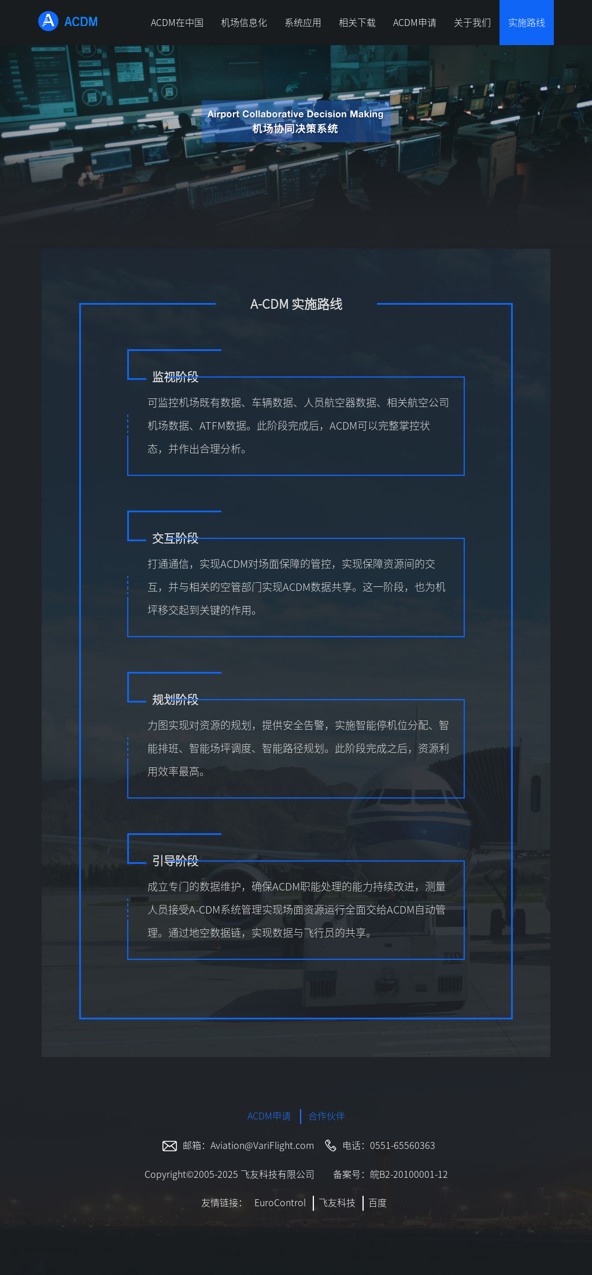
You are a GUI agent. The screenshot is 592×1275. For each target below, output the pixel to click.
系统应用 (302, 22)
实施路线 (526, 22)
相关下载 (357, 22)
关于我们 (472, 22)
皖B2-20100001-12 (409, 1174)
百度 (377, 1202)
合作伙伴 (326, 1116)
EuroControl (280, 1202)
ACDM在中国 (177, 22)
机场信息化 (244, 22)
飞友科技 (337, 1202)
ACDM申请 (414, 22)
